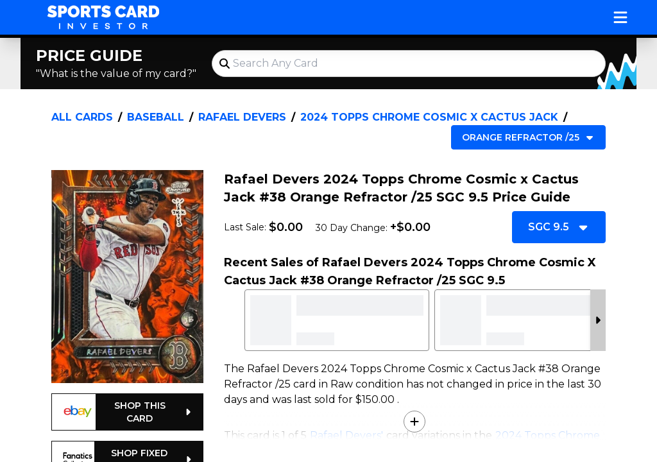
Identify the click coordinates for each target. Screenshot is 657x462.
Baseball (155, 117)
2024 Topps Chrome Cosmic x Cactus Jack (429, 117)
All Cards (82, 117)
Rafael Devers (242, 117)
